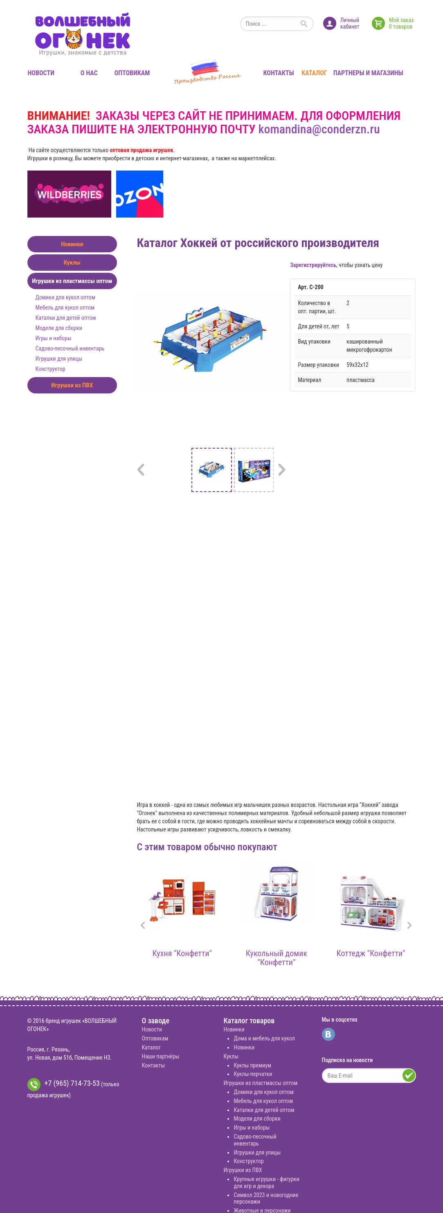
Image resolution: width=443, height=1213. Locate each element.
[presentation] (143, 926)
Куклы (72, 262)
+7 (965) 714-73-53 (63, 1084)
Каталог (314, 73)
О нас (89, 73)
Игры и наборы (54, 338)
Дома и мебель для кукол (264, 1038)
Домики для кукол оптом (65, 297)
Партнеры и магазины (368, 73)
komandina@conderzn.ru (319, 129)
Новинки (72, 244)
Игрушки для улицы (59, 358)
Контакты (278, 73)
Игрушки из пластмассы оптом (72, 281)
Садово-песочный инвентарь (70, 348)
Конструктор (50, 369)
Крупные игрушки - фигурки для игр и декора (266, 1182)
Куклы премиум (252, 1065)
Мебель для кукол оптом (65, 307)
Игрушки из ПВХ (72, 385)
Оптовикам (132, 73)
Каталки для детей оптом (66, 317)
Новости (41, 73)
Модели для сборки (59, 328)
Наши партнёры (160, 1056)
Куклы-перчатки (253, 1074)
